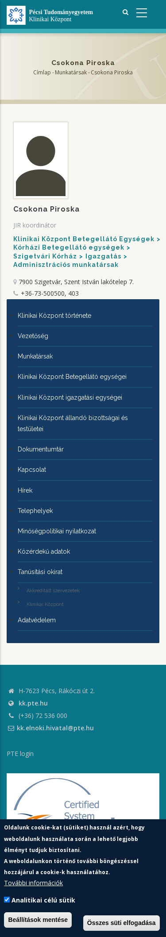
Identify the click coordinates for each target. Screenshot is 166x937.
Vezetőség (33, 335)
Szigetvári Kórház (45, 256)
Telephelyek (35, 510)
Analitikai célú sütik (43, 900)
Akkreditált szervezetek (53, 591)
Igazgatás (103, 256)
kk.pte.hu (33, 703)
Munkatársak (71, 72)
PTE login (20, 753)
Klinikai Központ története (54, 315)
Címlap (42, 72)
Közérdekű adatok (44, 551)
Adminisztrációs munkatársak (66, 264)
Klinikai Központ (45, 604)
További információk (33, 883)
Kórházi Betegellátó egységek (68, 247)
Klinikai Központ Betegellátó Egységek (83, 239)
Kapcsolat (32, 469)
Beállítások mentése (38, 919)
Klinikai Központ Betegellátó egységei (72, 376)
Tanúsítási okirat (40, 571)
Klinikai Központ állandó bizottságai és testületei (73, 423)
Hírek (25, 490)
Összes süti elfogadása (121, 922)
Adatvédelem (37, 620)
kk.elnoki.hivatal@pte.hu (50, 728)
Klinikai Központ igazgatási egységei (70, 397)
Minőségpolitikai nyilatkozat (57, 531)
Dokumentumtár (41, 449)
